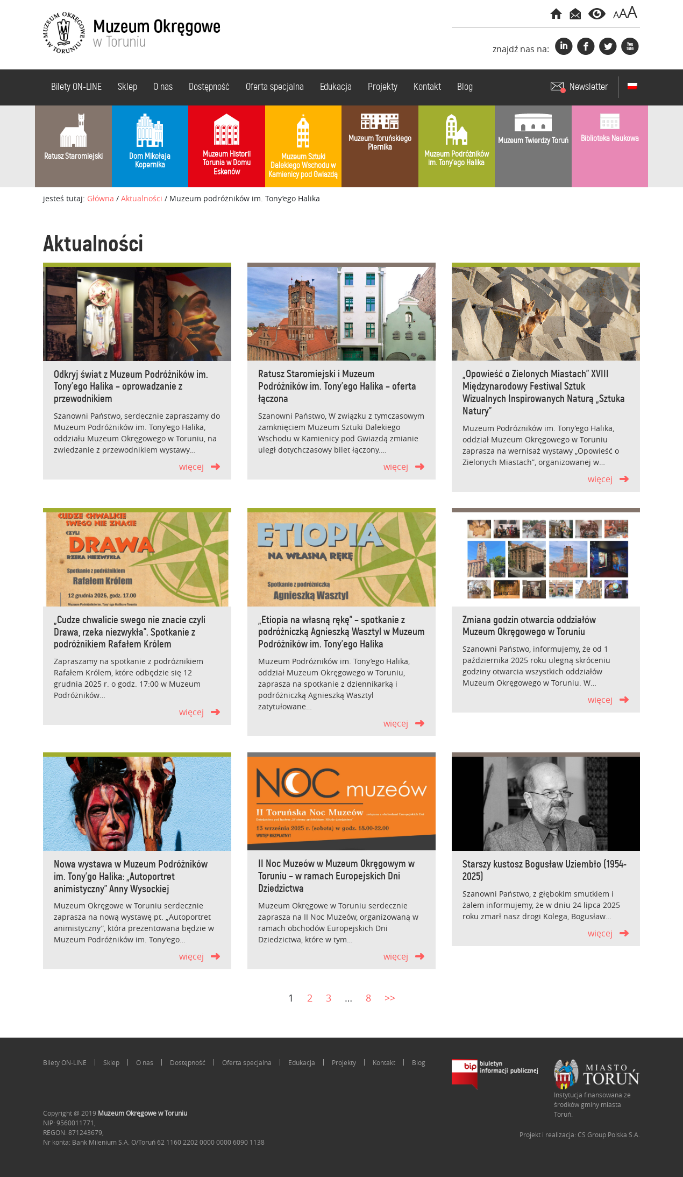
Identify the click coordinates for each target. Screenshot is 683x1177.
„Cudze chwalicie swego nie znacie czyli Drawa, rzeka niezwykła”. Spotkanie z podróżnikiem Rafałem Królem (129, 632)
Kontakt (427, 87)
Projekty (382, 87)
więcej (191, 466)
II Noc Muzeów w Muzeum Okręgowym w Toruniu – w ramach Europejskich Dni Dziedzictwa (336, 876)
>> (390, 997)
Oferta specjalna (275, 87)
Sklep (127, 87)
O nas (163, 87)
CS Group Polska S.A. (609, 1134)
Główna (100, 198)
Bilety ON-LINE (76, 87)
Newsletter (589, 87)
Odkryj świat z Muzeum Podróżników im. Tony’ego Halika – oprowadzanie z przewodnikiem (131, 387)
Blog (465, 87)
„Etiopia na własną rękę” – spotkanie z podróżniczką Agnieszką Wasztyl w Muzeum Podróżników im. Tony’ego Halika (341, 632)
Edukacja (336, 87)
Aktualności (141, 198)
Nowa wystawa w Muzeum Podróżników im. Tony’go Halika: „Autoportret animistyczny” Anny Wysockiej (131, 876)
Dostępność (209, 87)
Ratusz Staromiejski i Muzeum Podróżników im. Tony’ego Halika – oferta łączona (337, 386)
